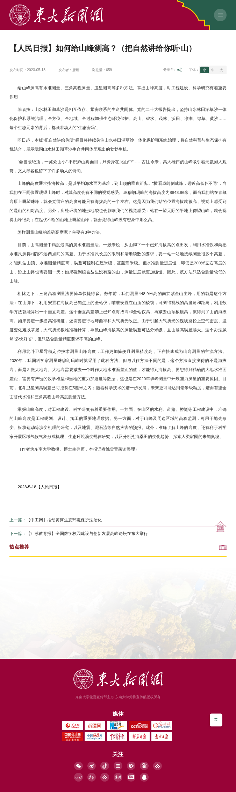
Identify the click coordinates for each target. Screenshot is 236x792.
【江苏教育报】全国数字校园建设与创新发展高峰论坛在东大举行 (87, 534)
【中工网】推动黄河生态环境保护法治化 (64, 520)
